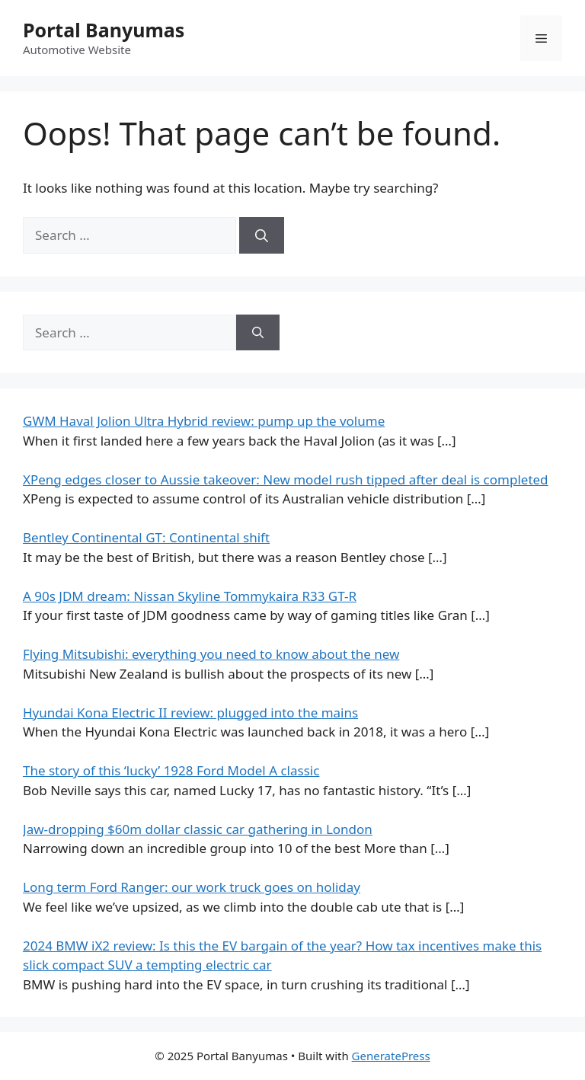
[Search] (261, 235)
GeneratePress (391, 1055)
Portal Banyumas (103, 30)
